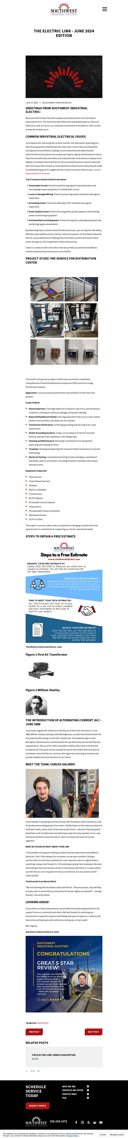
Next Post (93, 1032)
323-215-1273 (58, 1121)
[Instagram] (82, 1122)
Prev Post (34, 1032)
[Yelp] (88, 1122)
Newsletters (42, 1023)
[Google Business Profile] (94, 1122)
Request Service (37, 1105)
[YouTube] (100, 1122)
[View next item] (37, 1070)
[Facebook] (76, 1122)
